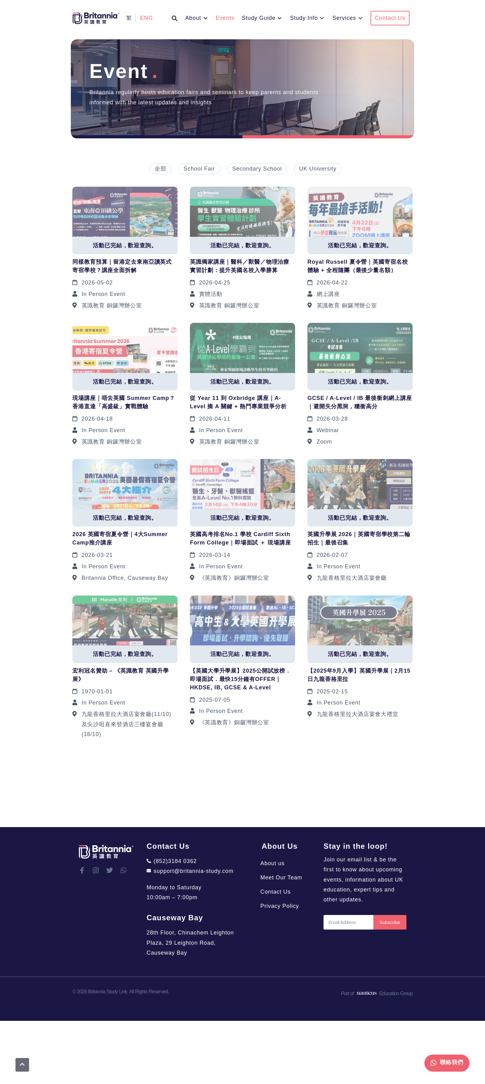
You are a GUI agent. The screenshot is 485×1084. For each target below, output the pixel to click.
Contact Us (277, 892)
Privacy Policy (281, 906)
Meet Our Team (282, 877)
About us (274, 863)
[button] (175, 18)
